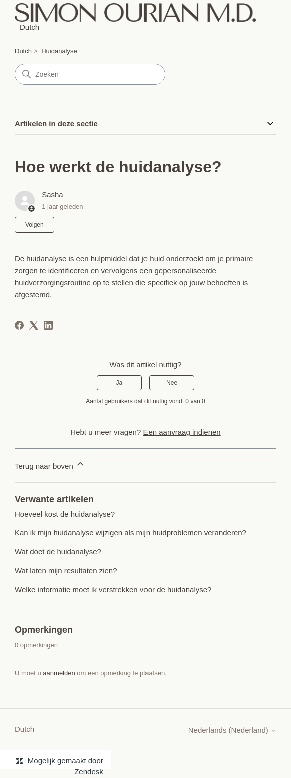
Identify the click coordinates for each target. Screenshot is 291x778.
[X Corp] (33, 325)
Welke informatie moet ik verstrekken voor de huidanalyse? (113, 589)
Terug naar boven (50, 464)
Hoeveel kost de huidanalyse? (65, 514)
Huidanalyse (59, 51)
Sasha (52, 194)
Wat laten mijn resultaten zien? (66, 570)
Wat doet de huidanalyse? (58, 551)
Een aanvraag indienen (181, 432)
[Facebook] (19, 325)
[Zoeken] (90, 74)
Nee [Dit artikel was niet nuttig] (171, 382)
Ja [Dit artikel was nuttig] (119, 382)
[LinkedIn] (48, 325)
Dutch (23, 51)
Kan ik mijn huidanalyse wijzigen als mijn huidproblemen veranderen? (130, 532)
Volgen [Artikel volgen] (34, 224)
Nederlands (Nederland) (232, 730)
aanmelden (59, 673)
